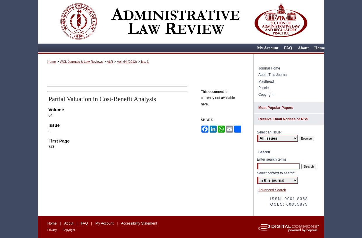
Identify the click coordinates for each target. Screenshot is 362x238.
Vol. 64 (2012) (127, 61)
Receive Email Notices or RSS (283, 119)
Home (51, 61)
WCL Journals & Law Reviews (81, 61)
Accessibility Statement (139, 223)
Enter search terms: (272, 159)
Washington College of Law (78, 21)
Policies (264, 88)
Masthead (266, 81)
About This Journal (273, 75)
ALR (110, 61)
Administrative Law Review (175, 21)
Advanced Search (272, 190)
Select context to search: (276, 173)
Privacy (52, 230)
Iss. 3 (145, 61)
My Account (104, 223)
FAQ (84, 223)
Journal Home (269, 68)
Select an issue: (269, 132)
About (68, 223)
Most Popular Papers (275, 108)
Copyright (265, 95)
